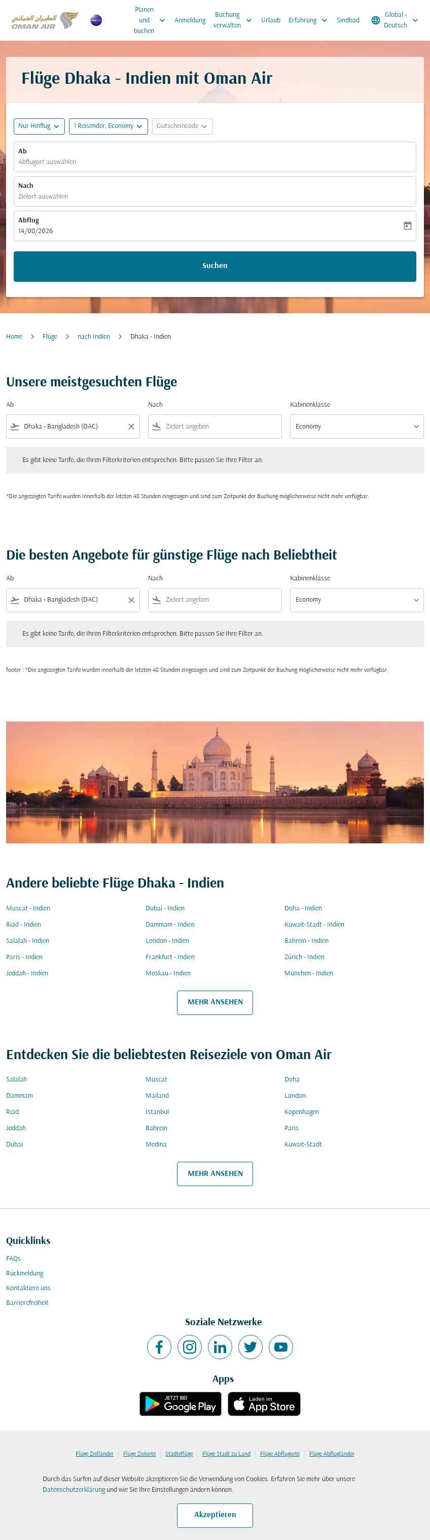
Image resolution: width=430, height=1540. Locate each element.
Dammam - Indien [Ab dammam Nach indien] (170, 925)
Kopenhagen (301, 1112)
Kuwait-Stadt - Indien (314, 925)
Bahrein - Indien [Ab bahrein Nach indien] (306, 941)
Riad (12, 1112)
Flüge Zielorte (139, 1454)
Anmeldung (189, 20)
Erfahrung (311, 20)
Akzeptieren (215, 1515)
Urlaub (270, 20)
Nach (25, 186)
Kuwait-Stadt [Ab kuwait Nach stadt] (303, 1145)
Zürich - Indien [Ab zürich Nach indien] (304, 957)
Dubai (14, 1145)
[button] (108, 126)
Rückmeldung (24, 1273)
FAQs (13, 1259)
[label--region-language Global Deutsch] (395, 20)
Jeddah (16, 1128)
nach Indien (94, 337)
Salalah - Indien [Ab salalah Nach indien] (27, 941)
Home (14, 337)
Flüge (50, 337)
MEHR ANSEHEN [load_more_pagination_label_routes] (215, 1002)
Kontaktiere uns (28, 1288)
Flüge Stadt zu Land (226, 1454)
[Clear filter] (130, 426)
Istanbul (157, 1112)
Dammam (19, 1096)
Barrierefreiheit (27, 1303)
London (295, 1096)
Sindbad (348, 20)
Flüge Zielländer (95, 1454)
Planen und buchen (152, 20)
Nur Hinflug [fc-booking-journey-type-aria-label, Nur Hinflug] (34, 126)
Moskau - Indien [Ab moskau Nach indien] (168, 973)
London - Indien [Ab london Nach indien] (167, 941)
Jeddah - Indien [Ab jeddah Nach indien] (27, 973)
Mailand (157, 1096)
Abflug (28, 220)
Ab (22, 151)
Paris (291, 1128)
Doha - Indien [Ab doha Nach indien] (303, 908)
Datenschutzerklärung (74, 1490)
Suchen (215, 266)
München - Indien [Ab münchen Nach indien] (308, 973)
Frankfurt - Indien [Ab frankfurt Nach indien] (170, 957)
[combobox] (73, 426)
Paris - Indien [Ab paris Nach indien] (24, 957)
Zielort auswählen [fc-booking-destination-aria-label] (43, 197)
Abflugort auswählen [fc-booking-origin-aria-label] (47, 162)
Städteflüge (179, 1454)
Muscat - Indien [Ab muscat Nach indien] (28, 908)
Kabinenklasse (310, 405)
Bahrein (156, 1128)
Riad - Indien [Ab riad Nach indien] (23, 925)
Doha (292, 1080)
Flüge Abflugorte (280, 1454)
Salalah (16, 1080)
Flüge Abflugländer (331, 1454)
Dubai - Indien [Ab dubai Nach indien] (165, 908)
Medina (156, 1145)
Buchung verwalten (235, 20)
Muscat (156, 1080)
